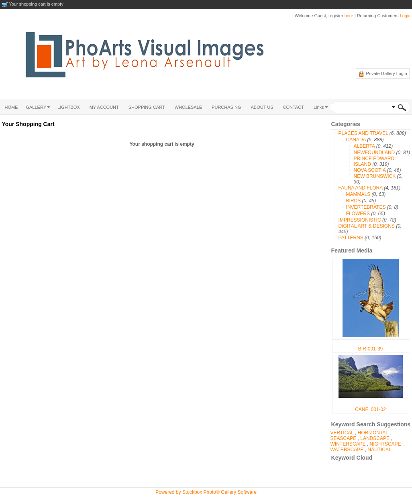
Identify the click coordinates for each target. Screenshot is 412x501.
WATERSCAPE (347, 449)
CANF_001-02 (370, 409)
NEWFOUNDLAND (374, 152)
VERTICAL (342, 433)
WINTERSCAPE (348, 444)
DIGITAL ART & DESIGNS (367, 226)
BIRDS (353, 201)
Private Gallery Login (386, 73)
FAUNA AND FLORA (361, 188)
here (349, 15)
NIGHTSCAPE (385, 444)
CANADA (356, 140)
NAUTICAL (379, 449)
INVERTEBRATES (366, 207)
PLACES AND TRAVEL (363, 133)
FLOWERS (358, 213)
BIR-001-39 (370, 349)
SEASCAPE (343, 438)
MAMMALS (358, 194)
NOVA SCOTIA (370, 170)
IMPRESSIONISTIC (360, 220)
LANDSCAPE (375, 438)
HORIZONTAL (373, 433)
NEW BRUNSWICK (375, 176)
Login (405, 15)
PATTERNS (351, 237)
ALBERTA (364, 146)
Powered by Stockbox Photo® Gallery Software (206, 492)
